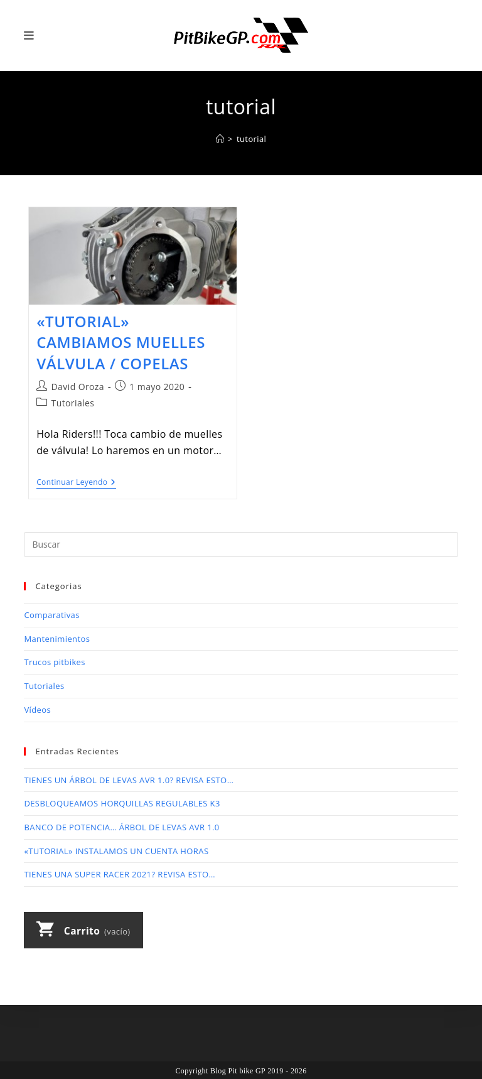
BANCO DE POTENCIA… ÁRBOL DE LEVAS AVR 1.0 (121, 827)
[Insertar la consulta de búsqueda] (241, 544)
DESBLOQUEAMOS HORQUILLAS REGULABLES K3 (122, 803)
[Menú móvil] (29, 35)
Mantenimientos (57, 638)
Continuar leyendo (76, 483)
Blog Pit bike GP (237, 1070)
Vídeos (37, 709)
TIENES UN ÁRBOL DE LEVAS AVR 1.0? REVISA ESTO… (128, 780)
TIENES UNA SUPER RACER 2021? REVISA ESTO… (119, 874)
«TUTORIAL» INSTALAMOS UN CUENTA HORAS (116, 851)
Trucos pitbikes (54, 662)
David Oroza (77, 387)
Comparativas (51, 615)
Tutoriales (73, 403)
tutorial (251, 138)
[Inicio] (220, 138)
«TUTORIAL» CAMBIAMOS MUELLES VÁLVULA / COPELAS (120, 342)
